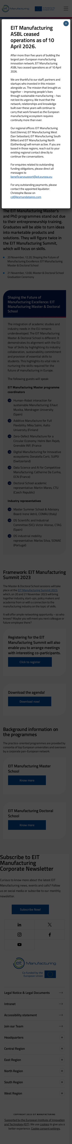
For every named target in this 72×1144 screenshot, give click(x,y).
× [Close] (66, 23)
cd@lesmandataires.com (26, 197)
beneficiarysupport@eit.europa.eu (31, 176)
